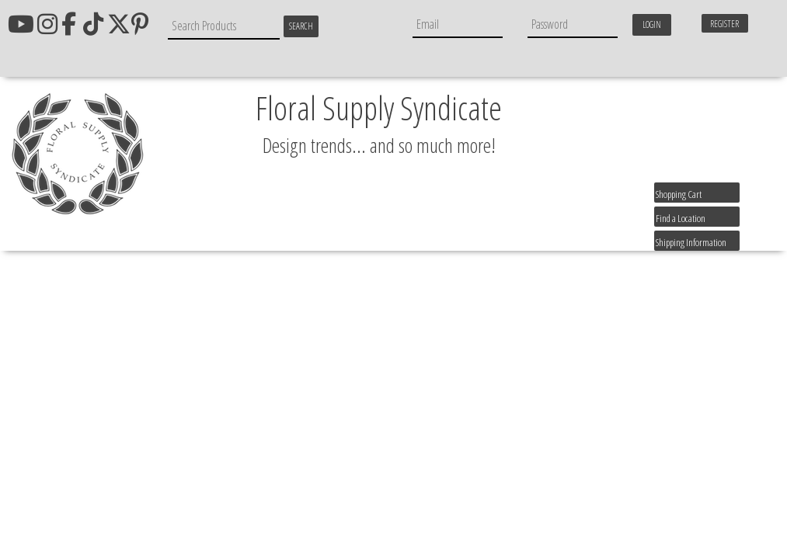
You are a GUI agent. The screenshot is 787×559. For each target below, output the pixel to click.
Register (724, 23)
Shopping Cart (679, 194)
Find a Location (680, 218)
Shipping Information (691, 242)
